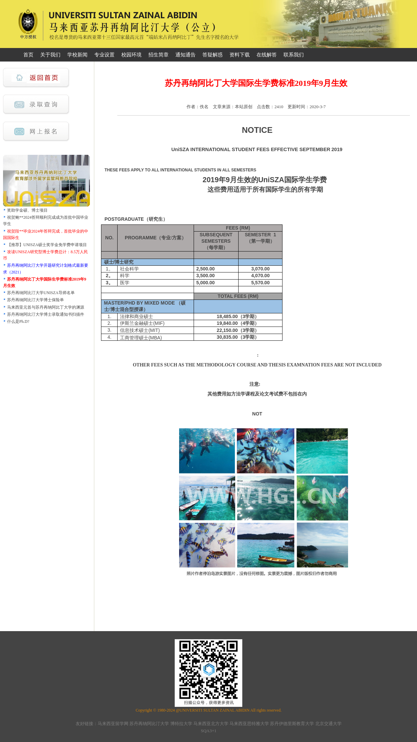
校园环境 (131, 54)
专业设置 (104, 54)
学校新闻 (77, 54)
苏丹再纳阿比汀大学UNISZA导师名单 (41, 292)
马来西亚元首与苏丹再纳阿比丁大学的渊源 (45, 307)
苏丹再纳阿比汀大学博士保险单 (35, 299)
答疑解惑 (212, 54)
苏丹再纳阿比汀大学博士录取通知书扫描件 (45, 314)
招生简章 (158, 54)
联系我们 (294, 54)
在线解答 (266, 54)
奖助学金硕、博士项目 (27, 210)
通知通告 (185, 54)
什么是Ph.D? (18, 321)
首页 (28, 54)
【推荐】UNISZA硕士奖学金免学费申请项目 (47, 244)
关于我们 (50, 54)
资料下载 (239, 54)
